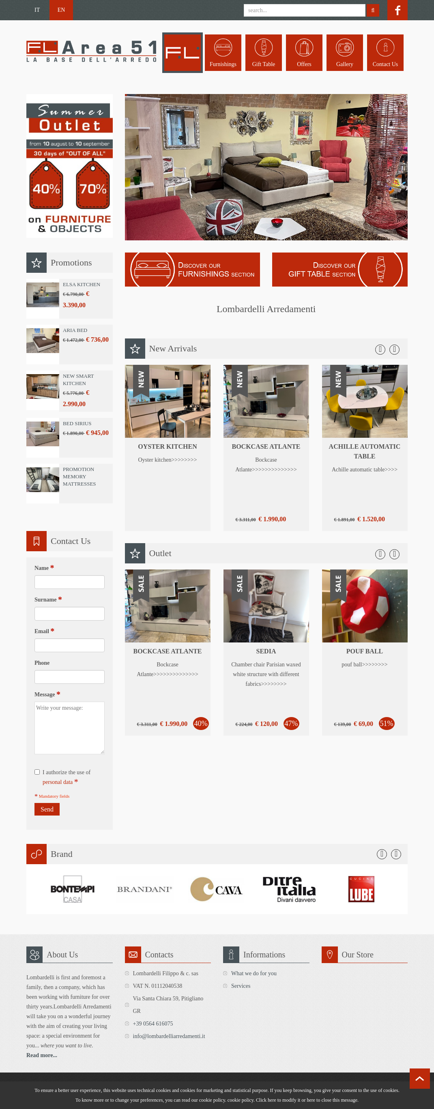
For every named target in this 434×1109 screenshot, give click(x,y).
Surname (48, 599)
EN (61, 10)
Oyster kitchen (167, 446)
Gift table (263, 64)
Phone (41, 663)
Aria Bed (75, 330)
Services (240, 986)
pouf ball (364, 651)
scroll (420, 1078)
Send (47, 809)
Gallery (344, 64)
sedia (266, 651)
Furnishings (223, 64)
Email (44, 631)
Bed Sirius (77, 423)
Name (44, 567)
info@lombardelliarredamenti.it (169, 1036)
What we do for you (254, 973)
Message (47, 694)
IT (37, 10)
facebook (397, 10)
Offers (304, 64)
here (311, 1100)
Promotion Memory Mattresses (79, 476)
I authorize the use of (62, 777)
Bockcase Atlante (266, 446)
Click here (266, 1100)
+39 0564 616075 (153, 1024)
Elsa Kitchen (81, 284)
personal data (58, 782)
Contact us (385, 64)
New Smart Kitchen (78, 379)
